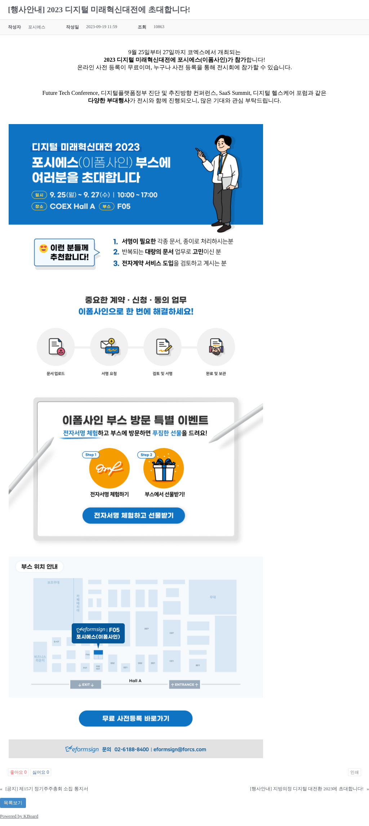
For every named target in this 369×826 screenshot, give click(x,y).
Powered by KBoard (19, 816)
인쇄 (354, 772)
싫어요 (40, 772)
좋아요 (18, 772)
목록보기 (13, 802)
